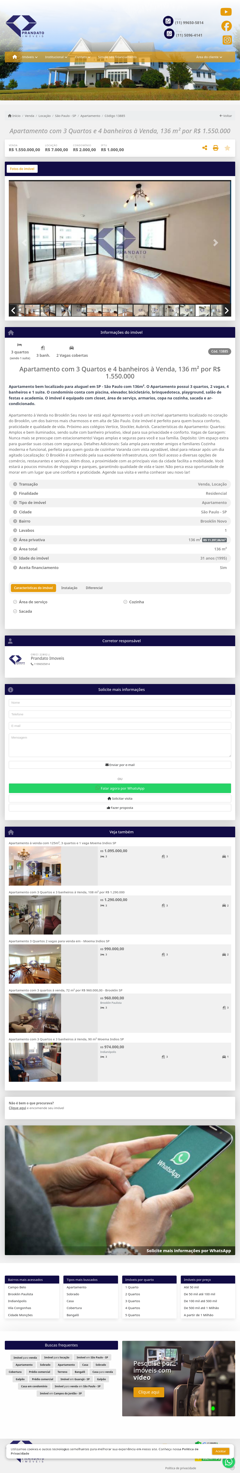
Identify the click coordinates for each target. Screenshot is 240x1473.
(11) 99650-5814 (189, 22)
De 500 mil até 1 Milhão (201, 1308)
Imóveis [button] (28, 57)
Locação (45, 116)
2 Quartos (132, 1294)
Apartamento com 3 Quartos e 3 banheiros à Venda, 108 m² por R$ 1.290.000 (67, 892)
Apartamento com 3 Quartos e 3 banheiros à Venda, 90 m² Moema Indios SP (66, 1039)
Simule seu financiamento (117, 57)
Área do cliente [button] (207, 57)
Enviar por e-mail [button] (120, 765)
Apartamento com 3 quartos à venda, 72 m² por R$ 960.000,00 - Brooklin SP (65, 990)
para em (78, 1386)
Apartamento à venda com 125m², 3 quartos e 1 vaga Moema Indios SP (62, 843)
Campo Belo (17, 1287)
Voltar (226, 116)
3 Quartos (132, 1301)
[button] (25, 243)
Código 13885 (115, 116)
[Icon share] (226, 12)
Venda (29, 116)
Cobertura (74, 1308)
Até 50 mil (191, 1287)
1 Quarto (132, 1287)
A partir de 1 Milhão (198, 1315)
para (25, 1357)
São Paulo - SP (65, 116)
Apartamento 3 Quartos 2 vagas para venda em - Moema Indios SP (59, 941)
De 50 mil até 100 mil (199, 1294)
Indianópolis (17, 1301)
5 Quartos (132, 1315)
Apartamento (90, 116)
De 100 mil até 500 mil (200, 1301)
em (92, 1357)
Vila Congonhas (19, 1308)
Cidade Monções (20, 1315)
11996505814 (40, 664)
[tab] (22, 169)
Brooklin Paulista (20, 1294)
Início (14, 116)
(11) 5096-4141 (189, 35)
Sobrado (73, 1294)
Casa (70, 1301)
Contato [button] (81, 57)
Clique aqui (17, 1108)
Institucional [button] (54, 57)
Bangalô (73, 1315)
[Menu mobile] (15, 57)
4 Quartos (132, 1308)
